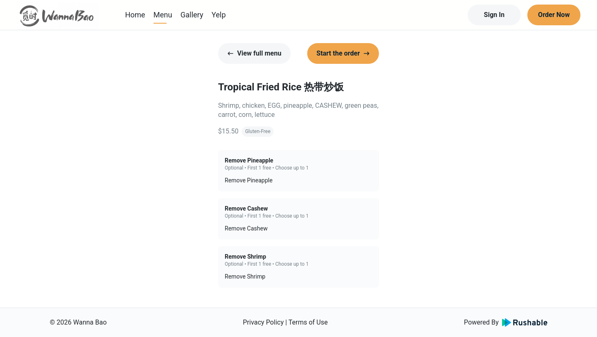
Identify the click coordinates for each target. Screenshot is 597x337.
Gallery (191, 14)
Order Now (554, 15)
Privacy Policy (263, 322)
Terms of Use (308, 322)
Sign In (494, 15)
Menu (162, 14)
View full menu (254, 53)
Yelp (218, 14)
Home (135, 14)
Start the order (343, 53)
